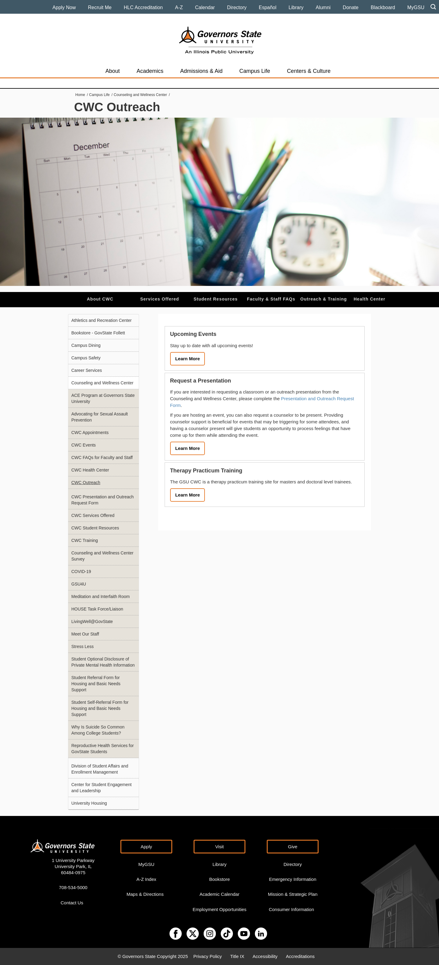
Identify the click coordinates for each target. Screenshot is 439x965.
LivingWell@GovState (92, 621)
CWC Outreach (85, 482)
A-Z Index (146, 879)
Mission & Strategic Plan (293, 894)
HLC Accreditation (143, 7)
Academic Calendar (220, 894)
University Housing (89, 803)
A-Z (179, 7)
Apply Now (64, 7)
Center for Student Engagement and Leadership (101, 787)
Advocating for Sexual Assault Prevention (99, 416)
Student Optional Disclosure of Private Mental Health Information (103, 662)
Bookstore (219, 879)
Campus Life (254, 71)
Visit (219, 846)
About (112, 71)
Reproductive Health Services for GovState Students (102, 748)
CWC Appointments (90, 432)
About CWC (100, 299)
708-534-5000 (73, 887)
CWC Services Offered (92, 515)
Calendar (205, 7)
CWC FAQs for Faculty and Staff (102, 457)
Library (296, 7)
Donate (351, 7)
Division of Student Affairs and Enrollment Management (99, 769)
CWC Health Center (90, 470)
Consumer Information (291, 909)
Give (293, 846)
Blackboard (383, 7)
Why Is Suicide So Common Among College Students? (97, 730)
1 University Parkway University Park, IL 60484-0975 (73, 866)
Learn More (187, 358)
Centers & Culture (308, 71)
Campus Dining (86, 345)
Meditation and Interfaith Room (100, 596)
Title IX (237, 956)
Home (80, 95)
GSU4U (78, 584)
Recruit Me (100, 7)
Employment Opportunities (220, 909)
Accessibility (265, 956)
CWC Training (84, 540)
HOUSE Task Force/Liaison (97, 609)
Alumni (323, 7)
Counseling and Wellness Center (140, 95)
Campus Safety (86, 357)
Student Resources (216, 299)
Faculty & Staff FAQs (271, 299)
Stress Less (82, 646)
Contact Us (72, 902)
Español (268, 7)
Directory (237, 7)
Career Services (86, 370)
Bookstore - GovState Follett (98, 332)
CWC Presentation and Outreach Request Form (102, 499)
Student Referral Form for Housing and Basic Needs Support (95, 683)
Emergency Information (292, 879)
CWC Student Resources (95, 527)
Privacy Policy (207, 956)
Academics (150, 71)
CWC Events (83, 445)
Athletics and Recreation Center (101, 320)
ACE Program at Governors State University (103, 398)
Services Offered (159, 299)
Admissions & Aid (201, 71)
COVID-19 (81, 571)
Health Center (369, 299)
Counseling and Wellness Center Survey (102, 555)
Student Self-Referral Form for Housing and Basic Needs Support (100, 708)
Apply (146, 846)
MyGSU (415, 7)
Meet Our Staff (85, 634)
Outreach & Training (323, 299)
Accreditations (300, 956)
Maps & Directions (145, 894)
